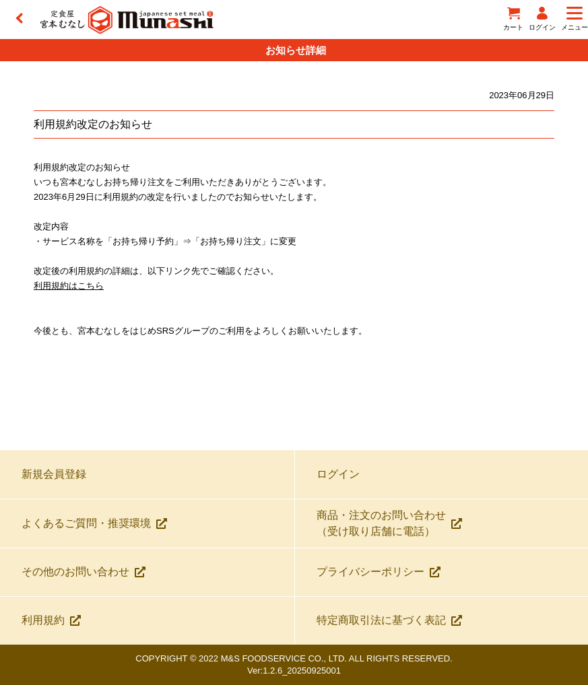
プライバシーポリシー (378, 571)
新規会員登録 (54, 474)
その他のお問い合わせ (83, 571)
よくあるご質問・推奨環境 (94, 523)
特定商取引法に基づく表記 (389, 620)
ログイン (338, 474)
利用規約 (51, 620)
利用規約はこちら (69, 286)
